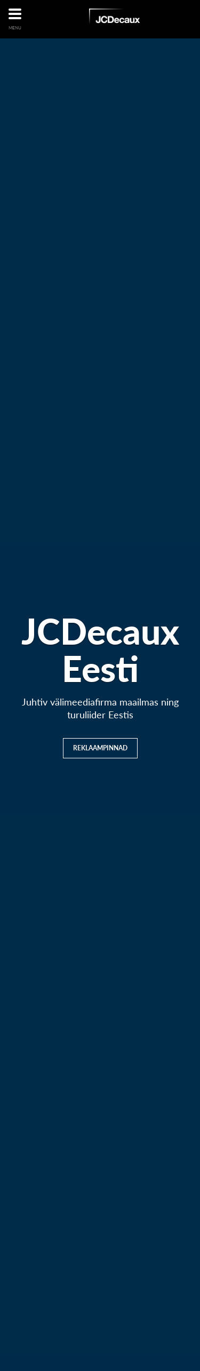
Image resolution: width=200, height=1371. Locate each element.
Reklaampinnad (100, 748)
